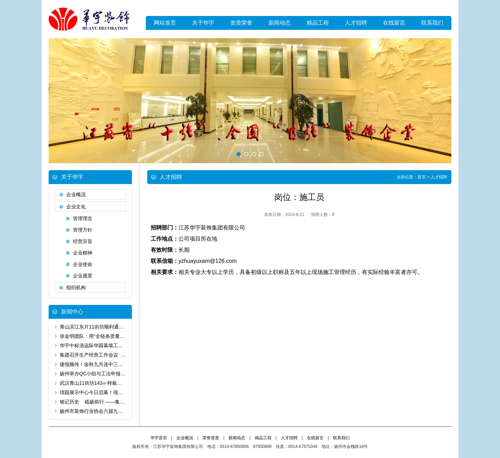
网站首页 (165, 23)
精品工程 (318, 23)
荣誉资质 (210, 437)
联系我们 (432, 23)
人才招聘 (356, 23)
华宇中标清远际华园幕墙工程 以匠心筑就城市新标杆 (118, 345)
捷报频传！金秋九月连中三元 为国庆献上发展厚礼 (114, 364)
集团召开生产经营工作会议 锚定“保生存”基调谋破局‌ (116, 355)
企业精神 (82, 253)
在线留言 (394, 23)
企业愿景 (82, 275)
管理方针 (82, 230)
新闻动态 (279, 23)
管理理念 (82, 218)
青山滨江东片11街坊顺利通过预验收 (99, 327)
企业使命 (82, 264)
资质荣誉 (241, 23)
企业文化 (76, 206)
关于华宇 (203, 23)
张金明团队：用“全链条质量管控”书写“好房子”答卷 (114, 336)
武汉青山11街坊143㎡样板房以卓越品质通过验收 (113, 383)
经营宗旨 (82, 241)
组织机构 (76, 287)
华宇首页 (158, 437)
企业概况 (76, 194)
